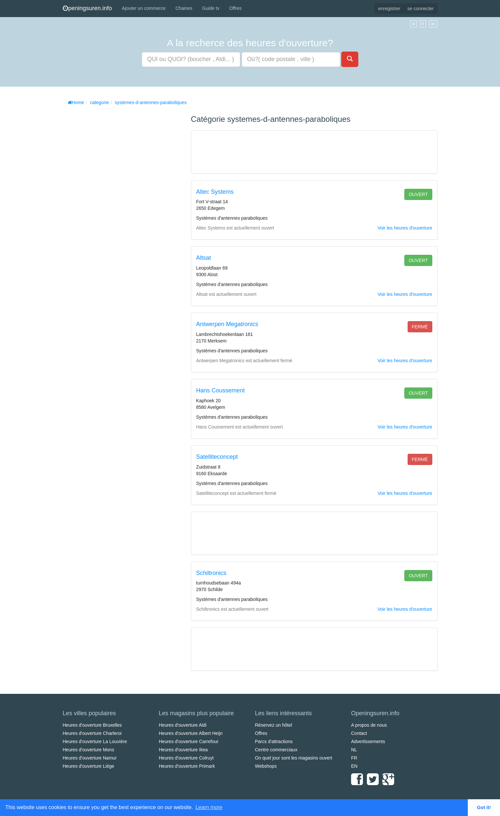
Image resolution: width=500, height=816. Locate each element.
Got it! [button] (484, 807)
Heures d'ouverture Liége (88, 766)
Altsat (203, 257)
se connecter (420, 8)
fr (423, 24)
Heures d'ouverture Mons (88, 749)
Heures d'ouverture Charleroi (92, 733)
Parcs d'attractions (274, 741)
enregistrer (389, 8)
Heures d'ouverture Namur (90, 758)
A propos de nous (369, 725)
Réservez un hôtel (273, 725)
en (433, 24)
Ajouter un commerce (144, 8)
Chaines (184, 8)
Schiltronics (211, 573)
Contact (359, 733)
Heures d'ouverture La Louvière (95, 741)
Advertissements (368, 741)
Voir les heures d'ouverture (404, 228)
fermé (420, 326)
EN (354, 766)
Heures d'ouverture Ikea (183, 749)
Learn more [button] (209, 807)
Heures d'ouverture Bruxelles (92, 725)
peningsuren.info (87, 8)
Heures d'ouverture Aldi (182, 725)
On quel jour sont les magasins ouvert (293, 758)
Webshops (266, 766)
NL (354, 749)
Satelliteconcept (217, 456)
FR (354, 758)
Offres (235, 8)
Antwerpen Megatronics (227, 324)
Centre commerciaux (276, 749)
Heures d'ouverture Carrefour (189, 741)
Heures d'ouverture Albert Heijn (191, 733)
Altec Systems (215, 191)
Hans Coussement (220, 390)
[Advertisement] (112, 206)
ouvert (418, 194)
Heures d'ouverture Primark (187, 766)
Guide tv (210, 8)
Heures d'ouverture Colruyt (186, 758)
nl (413, 24)
